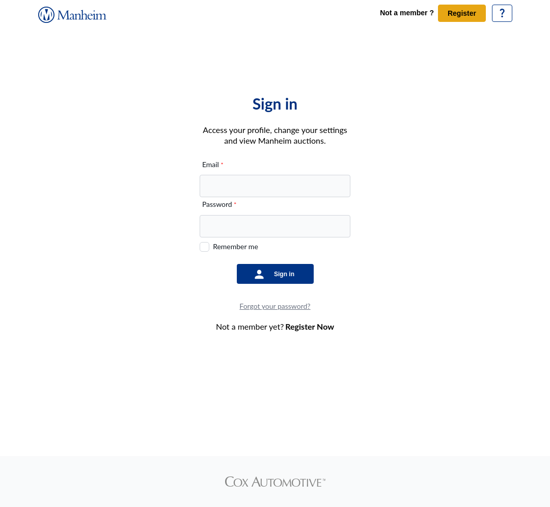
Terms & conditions (218, 427)
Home (182, 427)
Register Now (309, 326)
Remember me (235, 246)
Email (213, 164)
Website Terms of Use (275, 427)
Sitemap (366, 427)
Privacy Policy (327, 427)
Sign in (284, 274)
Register (462, 13)
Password (219, 204)
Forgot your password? (274, 306)
